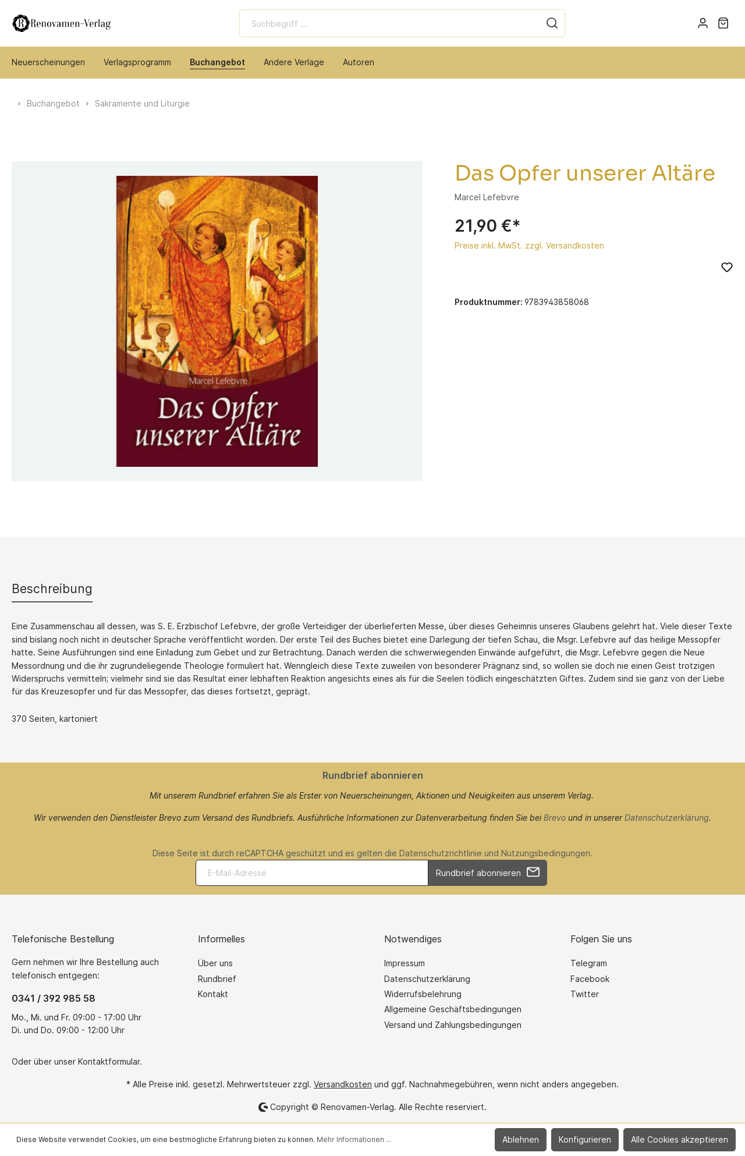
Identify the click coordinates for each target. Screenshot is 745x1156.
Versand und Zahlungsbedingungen (453, 1025)
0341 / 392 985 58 (53, 998)
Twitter (584, 994)
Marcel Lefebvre (487, 197)
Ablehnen (520, 1139)
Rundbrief (217, 979)
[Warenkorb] (723, 23)
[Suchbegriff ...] (389, 23)
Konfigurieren (585, 1139)
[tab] (52, 589)
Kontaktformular (109, 1061)
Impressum (404, 963)
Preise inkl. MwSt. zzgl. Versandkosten (529, 245)
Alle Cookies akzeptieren (679, 1139)
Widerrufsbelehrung (423, 994)
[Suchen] (552, 23)
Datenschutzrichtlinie (440, 853)
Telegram (588, 963)
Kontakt (213, 994)
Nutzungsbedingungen (545, 853)
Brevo (555, 817)
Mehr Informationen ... (354, 1139)
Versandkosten (343, 1084)
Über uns (215, 963)
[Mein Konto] (703, 23)
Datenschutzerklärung (667, 817)
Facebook (589, 979)
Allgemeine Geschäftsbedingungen (453, 1009)
